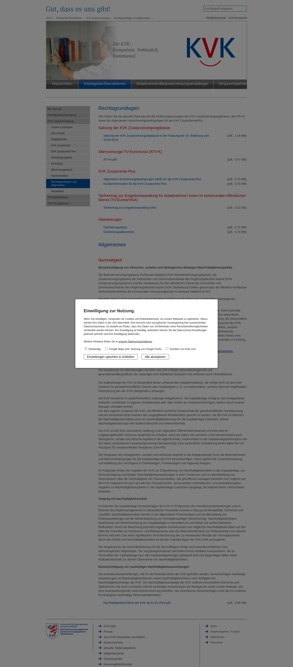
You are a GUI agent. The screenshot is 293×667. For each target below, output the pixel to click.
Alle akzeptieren (155, 357)
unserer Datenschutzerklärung (135, 341)
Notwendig (92, 349)
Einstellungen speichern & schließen (110, 357)
